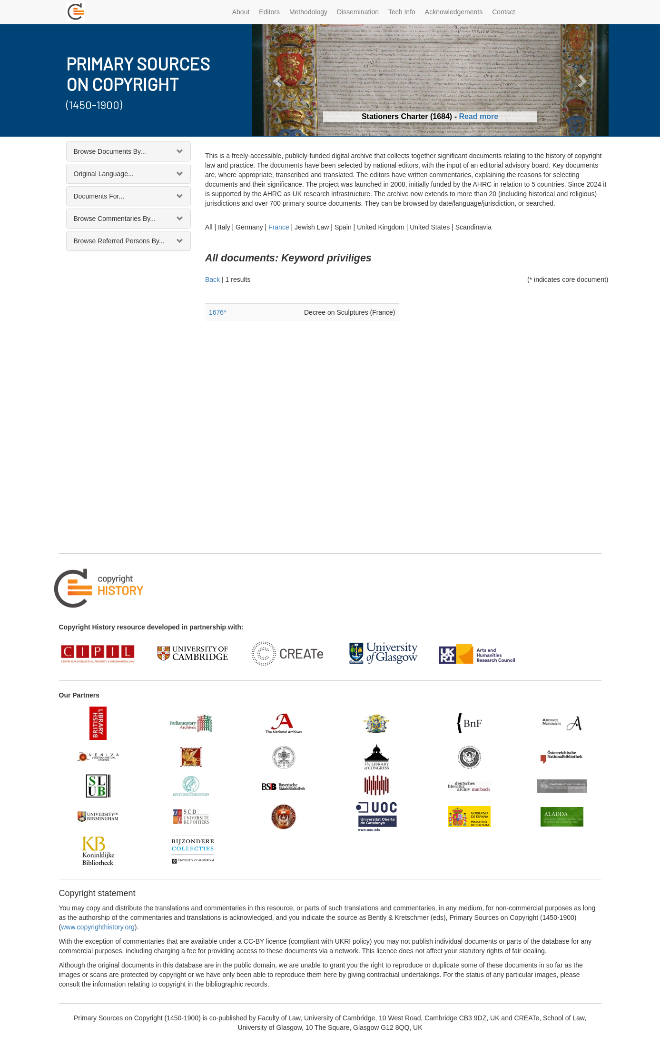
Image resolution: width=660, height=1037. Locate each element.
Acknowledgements (454, 12)
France (278, 227)
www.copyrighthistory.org (98, 927)
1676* (218, 312)
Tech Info (401, 12)
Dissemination (358, 12)
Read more (478, 116)
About (241, 12)
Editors (269, 12)
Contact (503, 12)
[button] (278, 80)
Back (212, 279)
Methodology (308, 12)
